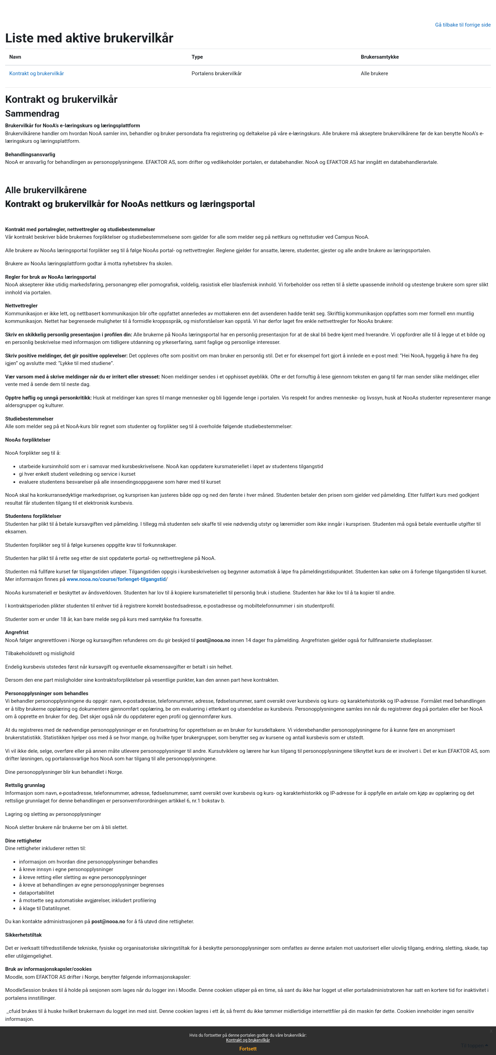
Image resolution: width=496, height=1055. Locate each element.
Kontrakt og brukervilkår (248, 1040)
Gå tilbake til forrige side (463, 25)
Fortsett (248, 1049)
